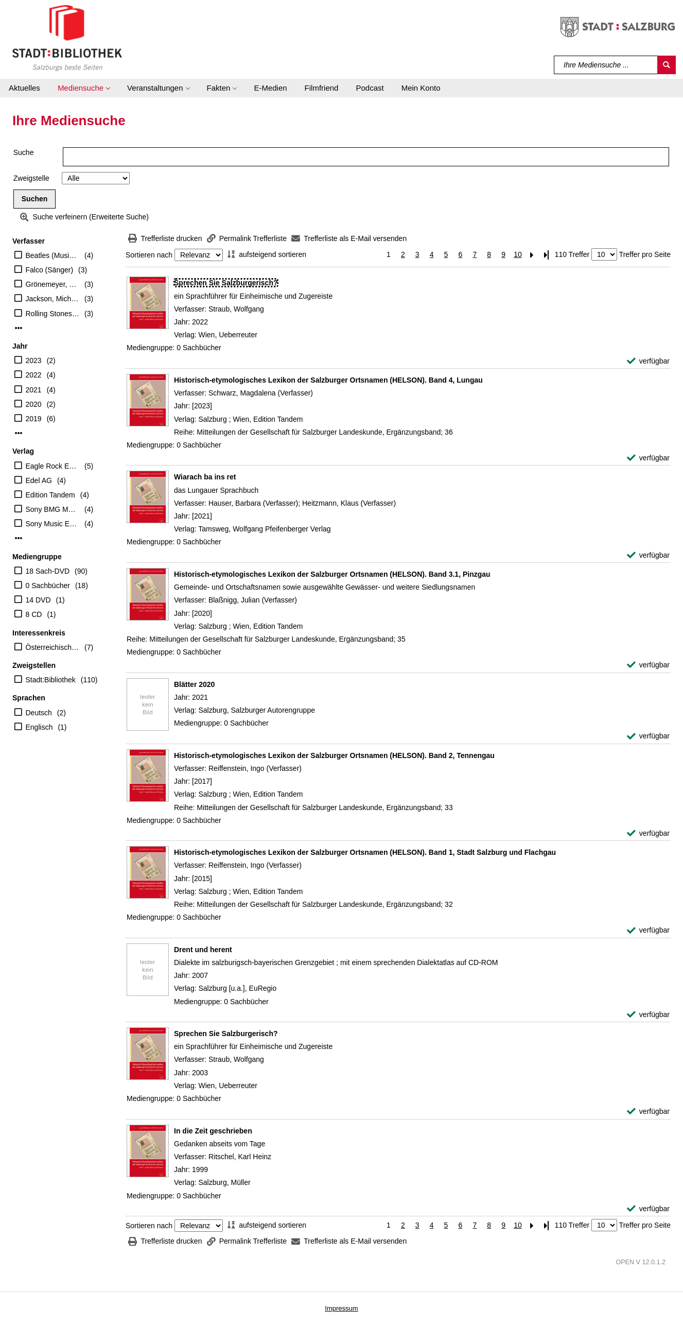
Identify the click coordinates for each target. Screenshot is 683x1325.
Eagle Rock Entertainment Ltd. (53, 466)
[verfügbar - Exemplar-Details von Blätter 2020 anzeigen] (648, 736)
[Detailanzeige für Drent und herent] (203, 949)
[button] (83, 88)
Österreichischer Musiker (53, 647)
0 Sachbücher (48, 585)
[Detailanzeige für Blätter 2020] (194, 684)
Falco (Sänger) (50, 270)
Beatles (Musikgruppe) (53, 255)
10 (518, 254)
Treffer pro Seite (645, 254)
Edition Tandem (50, 495)
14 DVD (38, 600)
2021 (34, 390)
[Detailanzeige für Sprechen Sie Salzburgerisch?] (226, 283)
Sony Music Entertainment (53, 524)
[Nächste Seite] (532, 254)
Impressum (341, 1308)
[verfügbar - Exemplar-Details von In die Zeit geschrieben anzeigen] (648, 1208)
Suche (23, 152)
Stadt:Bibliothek (51, 680)
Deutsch (39, 713)
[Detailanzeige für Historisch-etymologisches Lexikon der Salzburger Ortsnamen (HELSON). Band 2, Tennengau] (334, 755)
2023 (34, 360)
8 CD (34, 614)
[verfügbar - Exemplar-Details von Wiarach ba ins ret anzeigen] (648, 555)
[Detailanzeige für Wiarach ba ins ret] (205, 477)
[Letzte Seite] (546, 254)
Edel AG (39, 480)
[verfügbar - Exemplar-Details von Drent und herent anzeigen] (648, 1014)
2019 (34, 419)
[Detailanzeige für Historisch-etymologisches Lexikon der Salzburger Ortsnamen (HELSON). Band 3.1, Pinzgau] (332, 574)
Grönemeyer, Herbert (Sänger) (53, 284)
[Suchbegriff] (606, 65)
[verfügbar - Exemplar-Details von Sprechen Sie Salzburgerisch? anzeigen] (648, 361)
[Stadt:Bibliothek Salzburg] (67, 37)
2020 (34, 404)
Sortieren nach (149, 255)
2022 (34, 375)
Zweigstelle (31, 178)
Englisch (39, 727)
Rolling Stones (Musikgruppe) (53, 313)
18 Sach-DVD (48, 571)
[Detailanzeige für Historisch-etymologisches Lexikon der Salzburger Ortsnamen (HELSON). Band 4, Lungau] (328, 380)
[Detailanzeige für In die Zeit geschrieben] (213, 1131)
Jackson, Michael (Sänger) (53, 299)
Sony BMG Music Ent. (53, 509)
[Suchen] (666, 65)
